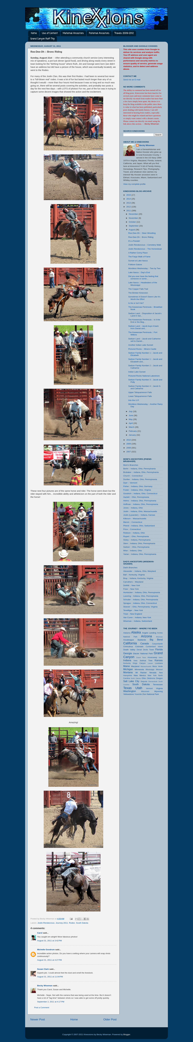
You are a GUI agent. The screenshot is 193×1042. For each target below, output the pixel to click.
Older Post (110, 1019)
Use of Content (50, 33)
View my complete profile (134, 184)
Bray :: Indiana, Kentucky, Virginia (138, 578)
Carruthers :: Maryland (133, 582)
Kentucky (127, 663)
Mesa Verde (157, 666)
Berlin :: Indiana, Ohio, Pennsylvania (139, 469)
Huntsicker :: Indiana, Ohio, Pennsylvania (141, 592)
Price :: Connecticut (132, 529)
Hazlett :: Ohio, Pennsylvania (136, 497)
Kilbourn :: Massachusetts (134, 518)
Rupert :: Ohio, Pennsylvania (136, 536)
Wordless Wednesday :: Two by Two (144, 268)
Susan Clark (43, 969)
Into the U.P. (133, 400)
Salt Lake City (131, 681)
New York (152, 675)
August (132, 230)
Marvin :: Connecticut (132, 522)
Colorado (139, 646)
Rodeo (72, 923)
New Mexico (140, 675)
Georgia (127, 653)
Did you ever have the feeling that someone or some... (143, 277)
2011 (128, 210)
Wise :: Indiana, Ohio (132, 550)
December (134, 214)
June (131, 415)
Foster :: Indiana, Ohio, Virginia (137, 490)
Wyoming (158, 691)
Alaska (136, 632)
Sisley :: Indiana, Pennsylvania (136, 540)
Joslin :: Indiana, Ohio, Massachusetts (140, 511)
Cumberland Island (154, 647)
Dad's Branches (130, 567)
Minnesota (139, 669)
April (131, 423)
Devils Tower (148, 650)
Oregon (159, 678)
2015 (128, 195)
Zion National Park (150, 694)
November (134, 218)
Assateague (128, 640)
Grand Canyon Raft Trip (42, 39)
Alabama (126, 633)
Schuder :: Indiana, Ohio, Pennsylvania (140, 599)
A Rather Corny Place (138, 253)
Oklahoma (151, 678)
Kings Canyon (139, 663)
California (130, 643)
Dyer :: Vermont (130, 483)
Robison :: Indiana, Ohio (134, 533)
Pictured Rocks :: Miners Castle (142, 349)
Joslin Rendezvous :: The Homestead (145, 249)
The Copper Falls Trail (138, 289)
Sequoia (144, 681)
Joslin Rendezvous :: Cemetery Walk (144, 245)
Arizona (146, 636)
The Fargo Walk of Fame (139, 257)
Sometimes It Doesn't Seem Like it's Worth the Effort (144, 298)
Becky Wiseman (44, 985)
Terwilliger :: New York (133, 610)
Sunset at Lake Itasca (138, 261)
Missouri (159, 669)
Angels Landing (149, 633)
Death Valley (129, 650)
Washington (129, 691)
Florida (159, 649)
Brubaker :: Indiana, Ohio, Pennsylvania (141, 472)
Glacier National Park (143, 653)
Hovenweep (152, 657)
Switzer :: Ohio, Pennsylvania (136, 547)
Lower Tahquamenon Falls (140, 396)
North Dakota (136, 678)
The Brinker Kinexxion (138, 293)
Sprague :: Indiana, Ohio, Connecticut (140, 603)
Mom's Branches (130, 465)
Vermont (149, 688)
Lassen (150, 663)
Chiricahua (128, 646)
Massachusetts (146, 666)
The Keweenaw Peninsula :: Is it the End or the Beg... (144, 321)
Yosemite (138, 694)
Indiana (127, 660)
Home (34, 33)
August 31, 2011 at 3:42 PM (49, 940)
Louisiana (159, 663)
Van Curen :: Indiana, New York (137, 617)
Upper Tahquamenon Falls (140, 392)
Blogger (126, 1034)
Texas (127, 688)
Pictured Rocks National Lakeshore (144, 376)
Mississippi (150, 669)
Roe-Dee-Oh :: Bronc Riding (140, 237)
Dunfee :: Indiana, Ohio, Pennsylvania (140, 479)
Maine (126, 666)
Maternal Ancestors (73, 33)
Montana (128, 672)
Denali (139, 650)
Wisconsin (145, 691)
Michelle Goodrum (46, 949)
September (134, 226)
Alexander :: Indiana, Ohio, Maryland (139, 571)
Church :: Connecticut (133, 476)
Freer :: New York (131, 589)
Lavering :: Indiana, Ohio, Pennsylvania (140, 596)
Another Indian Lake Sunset (140, 345)
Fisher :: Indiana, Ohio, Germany (137, 486)
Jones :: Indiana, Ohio (133, 508)
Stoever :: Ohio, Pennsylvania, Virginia (140, 607)
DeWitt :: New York (131, 585)
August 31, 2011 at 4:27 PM (49, 960)
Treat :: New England (132, 614)
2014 (128, 199)
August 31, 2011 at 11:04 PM (50, 977)
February (133, 431)
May (131, 419)
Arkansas (159, 637)
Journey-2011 (62, 923)
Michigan (128, 669)
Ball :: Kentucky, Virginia (134, 575)
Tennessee (158, 684)
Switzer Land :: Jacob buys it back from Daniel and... (143, 327)
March (132, 427)
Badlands (142, 640)
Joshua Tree (146, 660)
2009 (128, 444)
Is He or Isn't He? (136, 303)
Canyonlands (157, 644)
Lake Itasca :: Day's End (139, 272)
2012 (128, 207)
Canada (144, 643)
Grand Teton (141, 657)
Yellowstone (128, 694)
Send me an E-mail (131, 80)
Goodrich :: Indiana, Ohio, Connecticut (140, 493)
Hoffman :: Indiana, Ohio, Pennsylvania (140, 504)
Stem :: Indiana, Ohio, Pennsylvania (139, 543)
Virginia (159, 688)
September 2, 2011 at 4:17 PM (50, 1002)
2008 (128, 448)
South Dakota (82, 923)
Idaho (161, 657)
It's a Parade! (134, 241)
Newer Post (37, 1019)
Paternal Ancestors (99, 33)
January (132, 435)
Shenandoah (152, 681)
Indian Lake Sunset (137, 372)
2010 (128, 440)
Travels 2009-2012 (124, 33)
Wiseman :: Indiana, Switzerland (137, 621)
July (131, 411)
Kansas (159, 660)
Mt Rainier (141, 672)
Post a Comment (41, 1007)
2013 (128, 203)
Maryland (135, 666)
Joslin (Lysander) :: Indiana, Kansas (139, 515)
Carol (39, 933)
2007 (128, 452)
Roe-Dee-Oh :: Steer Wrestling (142, 233)
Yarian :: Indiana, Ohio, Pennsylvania (139, 554)
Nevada (152, 672)
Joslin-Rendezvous (45, 923)
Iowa (135, 661)
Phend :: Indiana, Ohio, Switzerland (139, 526)
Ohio (144, 678)
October (132, 222)
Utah (138, 688)
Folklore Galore (135, 264)
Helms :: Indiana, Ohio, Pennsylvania (139, 501)
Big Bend (156, 639)
